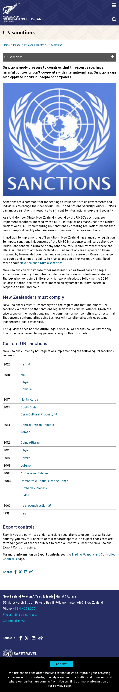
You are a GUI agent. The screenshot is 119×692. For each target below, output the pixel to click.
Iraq (23, 514)
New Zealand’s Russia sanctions (41, 263)
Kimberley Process (34, 488)
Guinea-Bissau (30, 443)
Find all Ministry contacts (20, 615)
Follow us (23, 638)
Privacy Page (62, 686)
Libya (24, 382)
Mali (23, 375)
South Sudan (29, 408)
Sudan (25, 495)
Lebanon (26, 466)
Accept (61, 665)
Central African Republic (38, 425)
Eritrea (25, 458)
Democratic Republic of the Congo (44, 481)
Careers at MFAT (14, 621)
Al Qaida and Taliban (34, 474)
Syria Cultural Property (37, 415)
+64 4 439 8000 (24, 609)
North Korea (29, 400)
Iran (23, 365)
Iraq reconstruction (34, 506)
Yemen (25, 432)
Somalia (26, 389)
